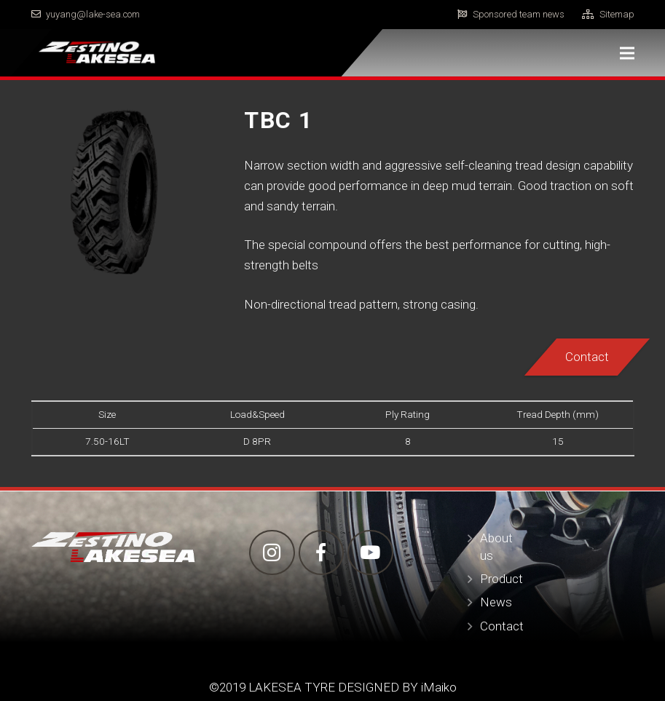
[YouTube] (370, 553)
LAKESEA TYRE (290, 687)
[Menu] (627, 53)
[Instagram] (272, 553)
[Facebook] (322, 553)
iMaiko (439, 687)
